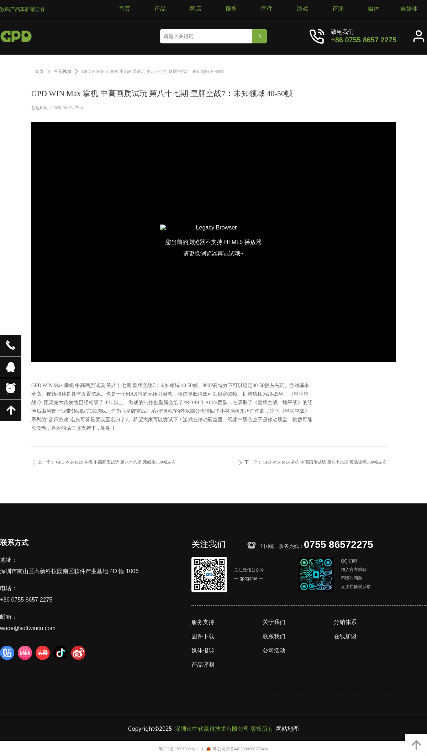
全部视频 (62, 71)
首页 (39, 71)
